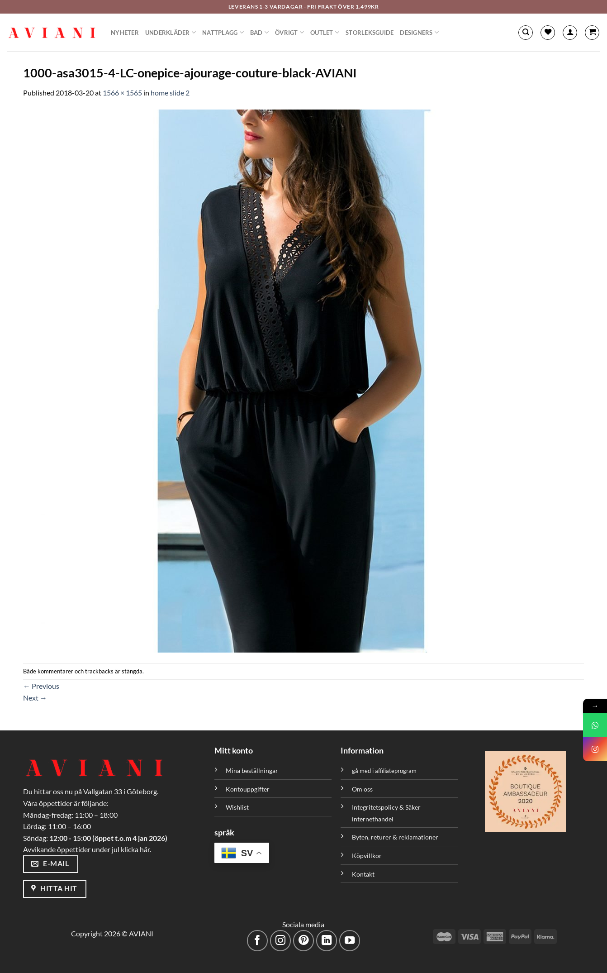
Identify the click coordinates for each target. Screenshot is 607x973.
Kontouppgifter (248, 789)
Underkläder (170, 32)
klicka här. (136, 849)
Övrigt (289, 32)
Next (35, 697)
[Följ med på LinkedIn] (326, 940)
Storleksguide (370, 32)
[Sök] (525, 32)
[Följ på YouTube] (349, 940)
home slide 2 (170, 92)
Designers (419, 32)
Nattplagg (223, 32)
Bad (259, 32)
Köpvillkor (367, 855)
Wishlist (237, 807)
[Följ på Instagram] (280, 940)
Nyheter (125, 32)
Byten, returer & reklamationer (395, 837)
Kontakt (363, 874)
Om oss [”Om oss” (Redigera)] (362, 789)
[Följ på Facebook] (257, 940)
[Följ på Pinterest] (303, 940)
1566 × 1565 (122, 92)
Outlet (324, 32)
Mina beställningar (253, 770)
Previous (41, 686)
